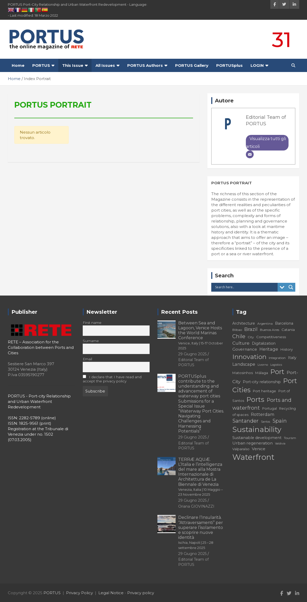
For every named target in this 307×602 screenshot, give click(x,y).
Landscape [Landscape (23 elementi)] (243, 364)
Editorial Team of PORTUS (193, 362)
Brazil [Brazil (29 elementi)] (251, 329)
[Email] (250, 154)
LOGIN (257, 65)
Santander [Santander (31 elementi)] (245, 421)
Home (18, 65)
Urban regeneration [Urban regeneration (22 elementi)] (252, 443)
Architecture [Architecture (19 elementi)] (243, 323)
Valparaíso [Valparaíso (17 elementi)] (241, 449)
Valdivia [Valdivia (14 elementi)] (280, 443)
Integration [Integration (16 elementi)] (277, 358)
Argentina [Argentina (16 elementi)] (265, 323)
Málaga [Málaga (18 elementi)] (261, 373)
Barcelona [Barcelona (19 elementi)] (284, 323)
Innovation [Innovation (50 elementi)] (249, 357)
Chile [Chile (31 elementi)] (238, 336)
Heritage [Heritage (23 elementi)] (268, 349)
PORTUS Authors (145, 65)
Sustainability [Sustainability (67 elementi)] (256, 429)
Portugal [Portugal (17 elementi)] (269, 408)
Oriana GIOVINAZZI (196, 506)
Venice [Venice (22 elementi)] (258, 448)
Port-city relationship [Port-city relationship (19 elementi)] (262, 382)
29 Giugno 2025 (192, 354)
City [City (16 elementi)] (251, 337)
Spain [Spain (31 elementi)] (279, 421)
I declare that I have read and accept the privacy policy (112, 379)
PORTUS (41, 65)
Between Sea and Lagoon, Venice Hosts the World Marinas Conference (200, 335)
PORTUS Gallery (191, 65)
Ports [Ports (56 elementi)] (255, 399)
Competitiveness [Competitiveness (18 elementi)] (271, 337)
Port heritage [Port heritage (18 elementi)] (264, 391)
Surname (91, 341)
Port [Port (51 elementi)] (277, 372)
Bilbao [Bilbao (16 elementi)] (237, 330)
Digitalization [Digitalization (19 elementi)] (264, 343)
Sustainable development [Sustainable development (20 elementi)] (257, 437)
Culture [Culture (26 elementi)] (241, 343)
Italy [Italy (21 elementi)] (292, 357)
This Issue (72, 65)
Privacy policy (140, 592)
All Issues (105, 65)
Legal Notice (111, 592)
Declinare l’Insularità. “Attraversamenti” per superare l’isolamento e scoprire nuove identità (200, 532)
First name (92, 322)
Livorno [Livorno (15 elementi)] (263, 365)
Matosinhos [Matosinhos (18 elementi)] (242, 373)
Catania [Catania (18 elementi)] (288, 330)
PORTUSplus (229, 65)
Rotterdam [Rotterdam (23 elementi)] (262, 414)
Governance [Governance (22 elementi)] (244, 349)
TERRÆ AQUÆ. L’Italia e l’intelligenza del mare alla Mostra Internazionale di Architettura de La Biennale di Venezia (200, 476)
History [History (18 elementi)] (286, 349)
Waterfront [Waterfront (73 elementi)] (253, 457)
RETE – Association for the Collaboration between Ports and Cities (41, 347)
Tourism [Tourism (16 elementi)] (290, 438)
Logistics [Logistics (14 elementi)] (276, 365)
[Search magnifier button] (290, 287)
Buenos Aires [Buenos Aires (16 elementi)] (269, 330)
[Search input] (245, 287)
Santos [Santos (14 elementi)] (265, 421)
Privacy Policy (79, 592)
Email (87, 359)
